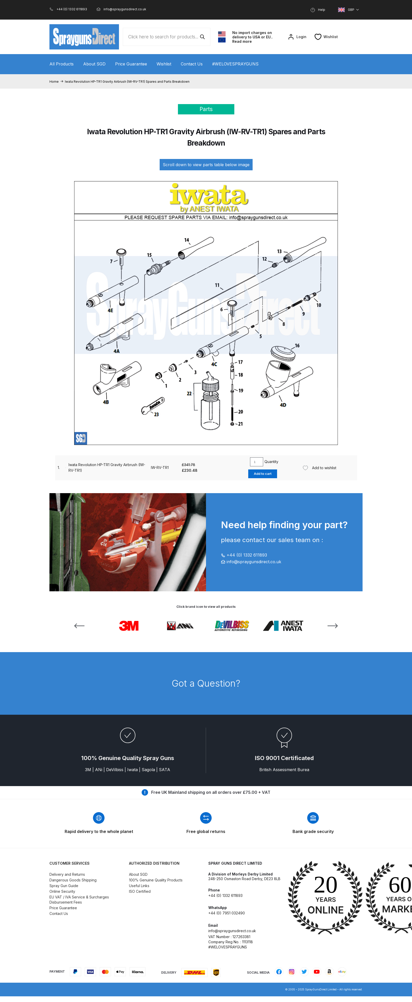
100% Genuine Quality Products (156, 880)
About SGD (94, 63)
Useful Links (139, 885)
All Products (61, 63)
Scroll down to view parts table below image (206, 164)
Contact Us (192, 63)
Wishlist (164, 63)
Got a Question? (206, 683)
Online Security (62, 891)
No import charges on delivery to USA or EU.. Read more (252, 37)
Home (54, 81)
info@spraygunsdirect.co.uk (251, 561)
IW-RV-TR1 (149, 467)
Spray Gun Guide (63, 885)
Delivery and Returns (67, 874)
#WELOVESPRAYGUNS (235, 63)
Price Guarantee (131, 63)
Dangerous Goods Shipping (73, 880)
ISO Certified (140, 891)
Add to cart (257, 474)
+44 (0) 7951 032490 (226, 913)
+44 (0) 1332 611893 (244, 555)
